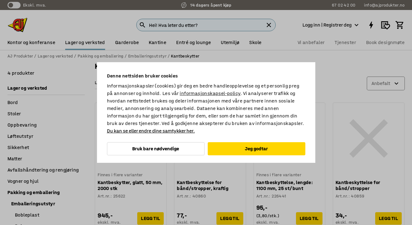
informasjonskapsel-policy (210, 93)
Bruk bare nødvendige (155, 149)
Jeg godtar (256, 149)
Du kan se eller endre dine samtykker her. (151, 131)
